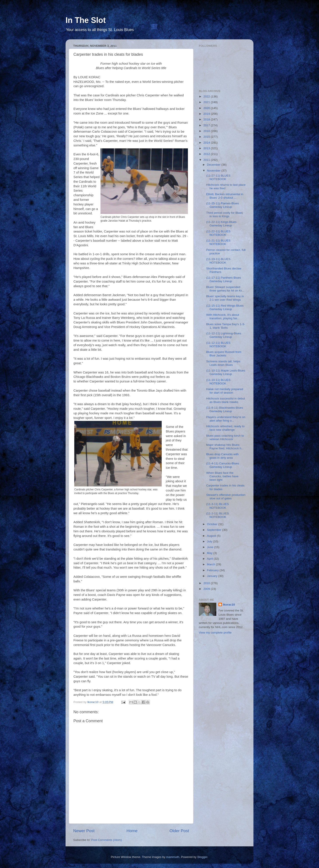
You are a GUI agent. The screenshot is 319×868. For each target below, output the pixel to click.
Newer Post (84, 830)
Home (132, 830)
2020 (207, 108)
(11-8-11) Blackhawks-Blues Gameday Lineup (224, 409)
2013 (207, 148)
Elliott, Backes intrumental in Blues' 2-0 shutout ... (224, 196)
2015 (207, 136)
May (210, 553)
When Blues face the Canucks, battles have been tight (222, 476)
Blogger (202, 857)
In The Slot (86, 20)
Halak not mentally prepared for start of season (224, 390)
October (212, 524)
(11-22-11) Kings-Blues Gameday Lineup (221, 223)
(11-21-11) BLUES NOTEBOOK (218, 242)
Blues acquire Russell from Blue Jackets (223, 353)
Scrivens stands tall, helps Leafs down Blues (223, 363)
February (213, 570)
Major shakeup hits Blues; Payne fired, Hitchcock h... (225, 446)
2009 (207, 588)
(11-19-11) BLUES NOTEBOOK (218, 260)
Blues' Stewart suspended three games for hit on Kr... (225, 288)
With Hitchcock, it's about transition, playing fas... (223, 316)
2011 (207, 159)
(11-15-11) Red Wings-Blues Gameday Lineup (225, 307)
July (210, 541)
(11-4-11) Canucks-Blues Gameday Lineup (222, 465)
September (214, 529)
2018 (207, 119)
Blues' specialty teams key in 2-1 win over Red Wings (225, 298)
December (214, 164)
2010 (207, 583)
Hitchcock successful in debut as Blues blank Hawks (225, 400)
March (211, 564)
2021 (207, 102)
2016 (207, 131)
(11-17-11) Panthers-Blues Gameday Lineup (223, 279)
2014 (207, 142)
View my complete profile (215, 632)
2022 (207, 96)
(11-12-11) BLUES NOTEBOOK (218, 344)
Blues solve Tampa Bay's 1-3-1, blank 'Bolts (225, 326)
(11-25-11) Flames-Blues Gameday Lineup (222, 205)
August (212, 535)
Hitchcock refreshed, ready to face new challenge (225, 428)
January (212, 576)
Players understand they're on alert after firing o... (225, 418)
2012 (207, 154)
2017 (207, 125)
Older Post (179, 830)
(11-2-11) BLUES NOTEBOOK (217, 515)
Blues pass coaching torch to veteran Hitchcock (225, 437)
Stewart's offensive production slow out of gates (225, 496)
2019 (207, 113)
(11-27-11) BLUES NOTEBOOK (218, 177)
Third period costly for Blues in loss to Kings (224, 214)
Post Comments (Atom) (106, 840)
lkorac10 (229, 604)
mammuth (172, 857)
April (210, 558)
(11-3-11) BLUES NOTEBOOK (217, 505)
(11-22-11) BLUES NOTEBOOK (218, 233)
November (214, 170)
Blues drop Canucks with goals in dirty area (222, 456)
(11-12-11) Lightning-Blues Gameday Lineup (223, 335)
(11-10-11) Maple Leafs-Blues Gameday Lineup (225, 372)
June (210, 547)
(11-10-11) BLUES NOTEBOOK (218, 381)
